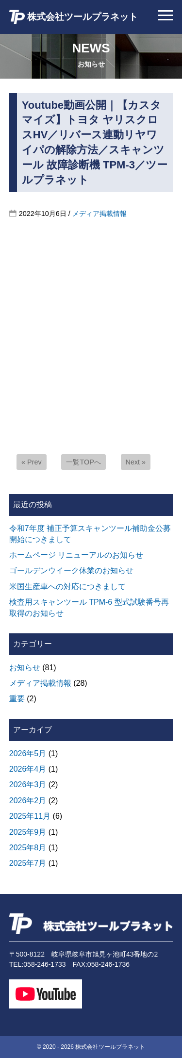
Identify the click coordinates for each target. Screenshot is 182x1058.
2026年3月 (28, 784)
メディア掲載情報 (99, 213)
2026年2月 (28, 800)
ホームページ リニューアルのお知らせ (76, 555)
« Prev (31, 462)
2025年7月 (28, 863)
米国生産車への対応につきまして (67, 586)
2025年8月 (28, 847)
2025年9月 (28, 832)
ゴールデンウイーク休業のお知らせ (71, 570)
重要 (17, 698)
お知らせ (24, 667)
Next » (136, 462)
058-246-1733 (44, 964)
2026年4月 (28, 769)
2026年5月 (28, 753)
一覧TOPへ (83, 462)
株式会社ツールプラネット (73, 17)
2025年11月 (29, 816)
